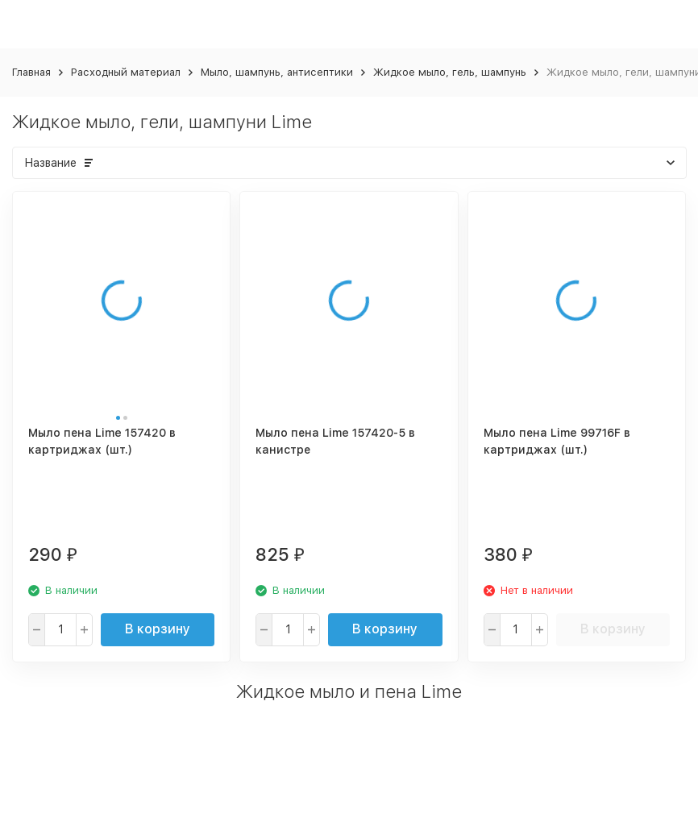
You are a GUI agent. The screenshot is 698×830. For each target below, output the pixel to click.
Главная (31, 72)
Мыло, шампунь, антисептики (277, 72)
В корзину (157, 629)
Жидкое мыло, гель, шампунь (449, 72)
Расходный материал (126, 72)
